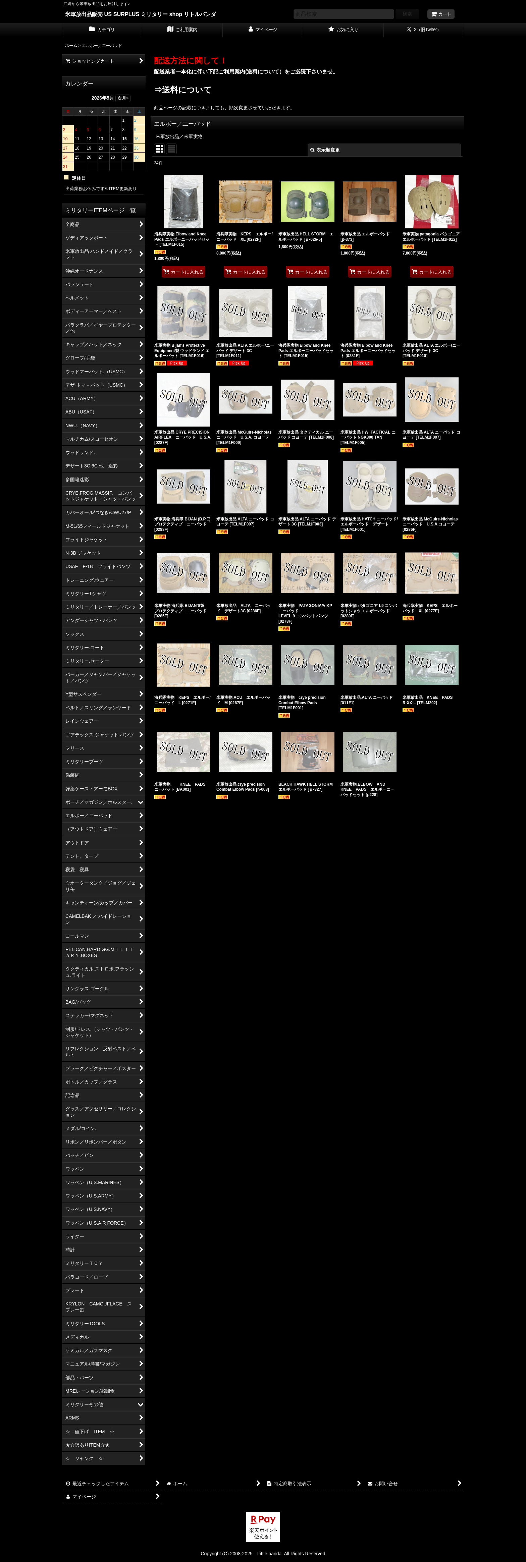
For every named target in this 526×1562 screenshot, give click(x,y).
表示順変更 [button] (325, 150)
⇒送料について (183, 89)
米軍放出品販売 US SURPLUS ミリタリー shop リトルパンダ (140, 14)
